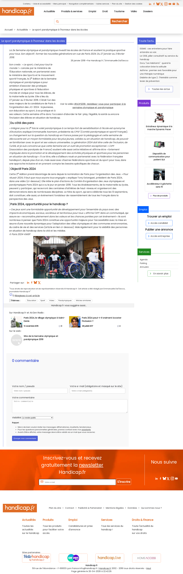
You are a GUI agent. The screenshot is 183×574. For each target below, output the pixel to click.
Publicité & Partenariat (90, 507)
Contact (69, 507)
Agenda (144, 259)
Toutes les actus (158, 89)
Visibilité (16, 417)
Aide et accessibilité (42, 4)
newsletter (91, 465)
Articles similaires (83, 300)
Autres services (102, 4)
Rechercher (119, 21)
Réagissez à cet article (27, 295)
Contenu (26, 4)
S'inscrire (123, 482)
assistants (86, 429)
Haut (148, 568)
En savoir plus (158, 273)
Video (51, 300)
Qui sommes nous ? (151, 507)
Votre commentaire (23, 397)
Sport (42, 300)
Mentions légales (115, 507)
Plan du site (117, 4)
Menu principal (59, 4)
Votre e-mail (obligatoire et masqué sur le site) (96, 386)
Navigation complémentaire (81, 4)
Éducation (31, 300)
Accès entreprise (158, 236)
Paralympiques (65, 300)
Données (132, 507)
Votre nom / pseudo (23, 386)
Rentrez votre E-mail (27, 482)
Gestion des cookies (133, 4)
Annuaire (144, 267)
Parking (143, 263)
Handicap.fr (105, 568)
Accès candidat (157, 223)
